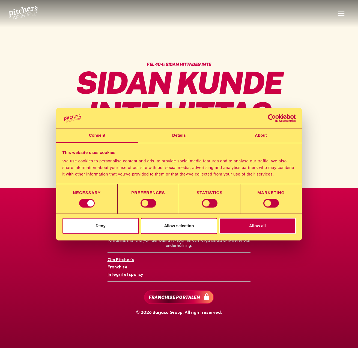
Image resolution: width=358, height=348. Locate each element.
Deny (101, 226)
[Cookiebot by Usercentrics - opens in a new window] (272, 118)
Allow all (257, 226)
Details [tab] (179, 135)
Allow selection (179, 226)
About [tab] (261, 135)
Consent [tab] (97, 135)
